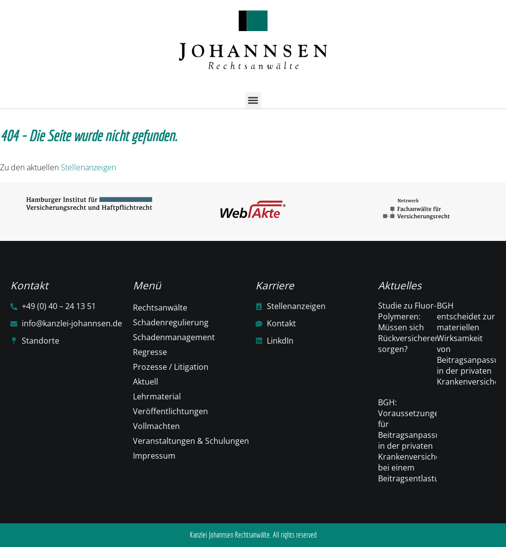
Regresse (150, 352)
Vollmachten (156, 426)
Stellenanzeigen (88, 167)
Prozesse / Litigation (171, 366)
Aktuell (145, 381)
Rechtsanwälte (160, 307)
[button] (253, 100)
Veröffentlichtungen (170, 411)
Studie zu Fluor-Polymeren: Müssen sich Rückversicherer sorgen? (408, 327)
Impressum (154, 455)
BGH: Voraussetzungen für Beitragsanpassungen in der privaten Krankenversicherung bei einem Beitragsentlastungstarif (423, 440)
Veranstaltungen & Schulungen (191, 440)
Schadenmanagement (174, 337)
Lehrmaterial (157, 396)
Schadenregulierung (171, 322)
